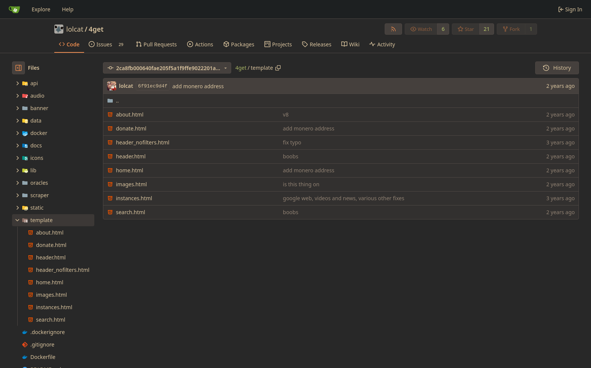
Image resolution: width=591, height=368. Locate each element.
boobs (290, 156)
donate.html (131, 128)
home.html (129, 170)
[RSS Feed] (393, 29)
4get (96, 29)
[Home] (14, 9)
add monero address (198, 86)
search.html (130, 212)
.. (113, 100)
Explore (41, 9)
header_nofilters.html (142, 142)
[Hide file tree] (18, 67)
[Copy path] (278, 68)
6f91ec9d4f (152, 86)
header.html (131, 156)
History (557, 67)
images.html (131, 184)
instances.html (134, 198)
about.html (129, 114)
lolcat (74, 29)
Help (68, 9)
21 (487, 28)
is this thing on (301, 184)
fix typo (292, 142)
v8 (286, 114)
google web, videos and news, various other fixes (343, 198)
